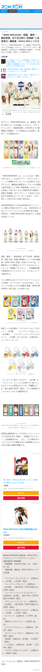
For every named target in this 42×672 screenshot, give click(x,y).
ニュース (12, 11)
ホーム (4, 11)
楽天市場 (21, 498)
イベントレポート (24, 11)
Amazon (21, 493)
